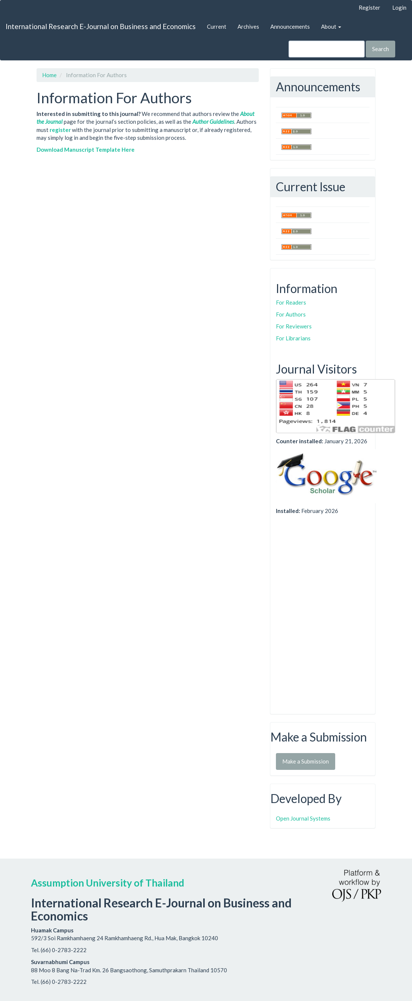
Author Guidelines (213, 121)
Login (399, 7)
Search (380, 48)
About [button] (331, 26)
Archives (248, 26)
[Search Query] (327, 49)
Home (49, 75)
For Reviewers (294, 326)
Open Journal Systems (303, 818)
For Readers (291, 302)
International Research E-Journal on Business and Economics (101, 26)
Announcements (290, 26)
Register (369, 7)
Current (216, 26)
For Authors (291, 314)
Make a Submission (305, 761)
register (60, 129)
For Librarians (293, 338)
